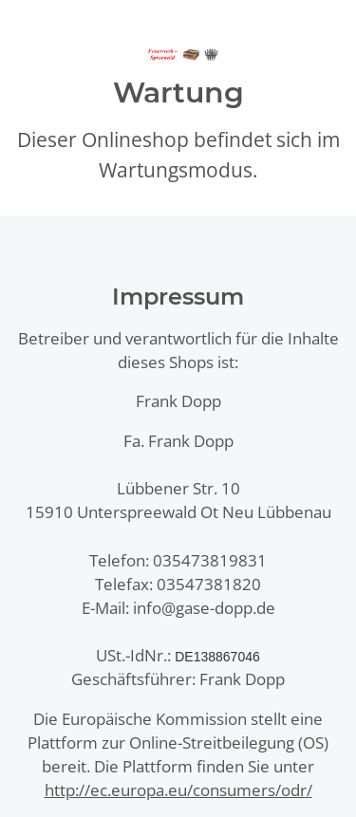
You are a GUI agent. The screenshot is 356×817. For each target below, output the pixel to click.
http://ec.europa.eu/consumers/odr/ (178, 790)
